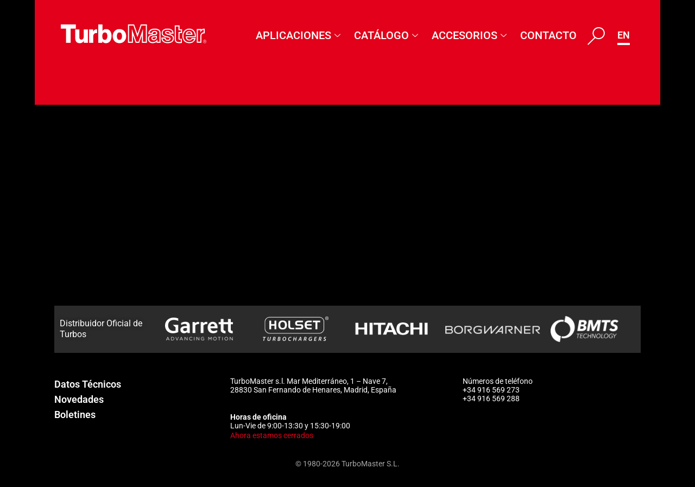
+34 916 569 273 (491, 389)
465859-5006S (95, 183)
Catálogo (387, 35)
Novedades (79, 399)
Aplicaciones (299, 35)
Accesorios (470, 35)
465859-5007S (95, 213)
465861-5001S (95, 242)
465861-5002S (95, 272)
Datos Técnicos (87, 384)
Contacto (548, 35)
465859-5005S (95, 154)
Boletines (75, 414)
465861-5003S (95, 302)
